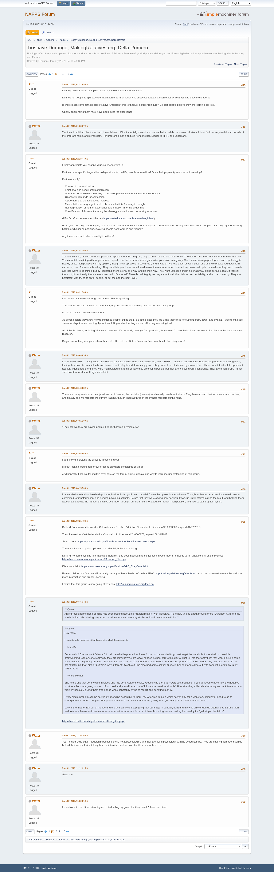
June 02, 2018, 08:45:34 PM (75, 602)
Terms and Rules (233, 868)
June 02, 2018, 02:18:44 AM (75, 159)
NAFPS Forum (40, 14)
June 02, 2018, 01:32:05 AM (75, 84)
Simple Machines (48, 868)
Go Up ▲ (247, 868)
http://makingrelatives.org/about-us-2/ (176, 573)
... (66, 74)
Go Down (31, 74)
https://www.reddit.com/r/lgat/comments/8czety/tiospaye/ (93, 721)
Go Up (29, 831)
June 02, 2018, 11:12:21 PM (75, 768)
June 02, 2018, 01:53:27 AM (75, 126)
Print (244, 74)
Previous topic (223, 64)
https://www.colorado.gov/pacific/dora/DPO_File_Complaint (114, 566)
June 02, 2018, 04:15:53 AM (75, 488)
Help (221, 868)
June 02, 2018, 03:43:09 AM (75, 355)
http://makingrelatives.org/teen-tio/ (135, 584)
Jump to (199, 846)
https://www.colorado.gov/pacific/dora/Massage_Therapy (94, 559)
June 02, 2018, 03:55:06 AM (75, 453)
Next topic (240, 64)
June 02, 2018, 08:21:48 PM (75, 521)
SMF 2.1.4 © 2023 (31, 868)
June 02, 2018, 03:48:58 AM (75, 388)
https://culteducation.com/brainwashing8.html (129, 218)
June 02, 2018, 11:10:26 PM (75, 735)
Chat (185, 24)
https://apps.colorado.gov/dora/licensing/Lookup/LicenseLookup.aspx (116, 541)
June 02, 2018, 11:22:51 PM (75, 801)
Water (36, 126)
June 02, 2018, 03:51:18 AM (75, 421)
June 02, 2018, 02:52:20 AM (75, 250)
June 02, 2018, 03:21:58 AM (75, 292)
